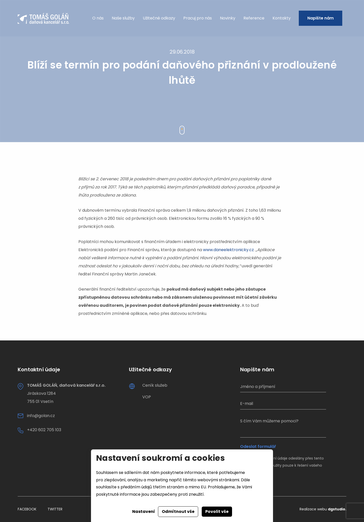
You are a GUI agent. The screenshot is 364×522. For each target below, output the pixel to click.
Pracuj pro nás (197, 18)
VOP (146, 397)
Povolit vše (217, 511)
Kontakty (281, 18)
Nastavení (143, 511)
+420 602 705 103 (44, 430)
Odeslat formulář (258, 447)
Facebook (27, 509)
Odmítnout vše (178, 511)
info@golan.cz (41, 416)
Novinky (227, 18)
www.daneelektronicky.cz (228, 250)
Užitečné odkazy (159, 18)
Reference (253, 18)
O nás (98, 18)
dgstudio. (337, 509)
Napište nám (320, 18)
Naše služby (123, 18)
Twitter (55, 509)
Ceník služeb (154, 385)
